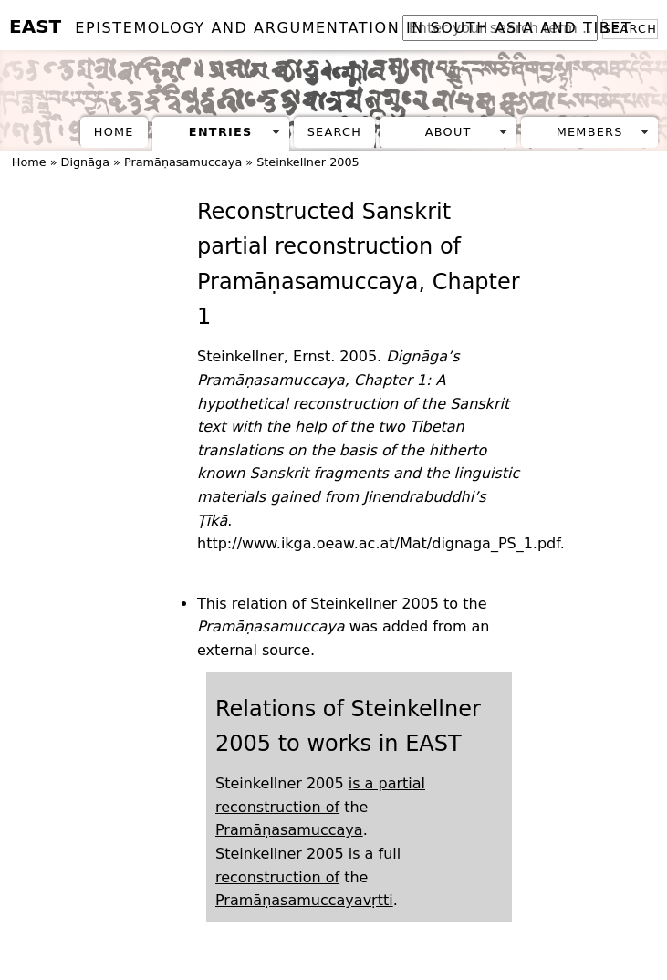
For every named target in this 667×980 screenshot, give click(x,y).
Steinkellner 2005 (308, 162)
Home (114, 132)
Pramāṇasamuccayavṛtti (304, 900)
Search (334, 132)
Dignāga (85, 162)
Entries (221, 132)
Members (590, 132)
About (448, 132)
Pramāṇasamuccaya (183, 162)
